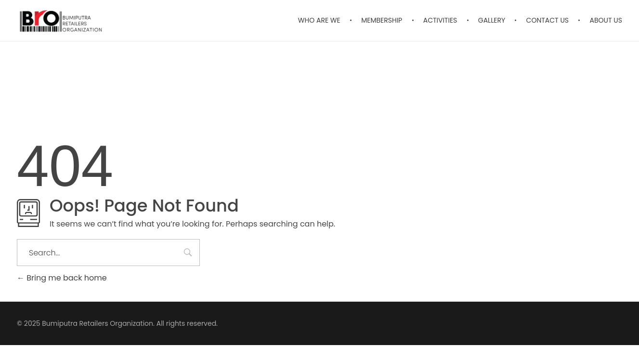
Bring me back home (62, 277)
